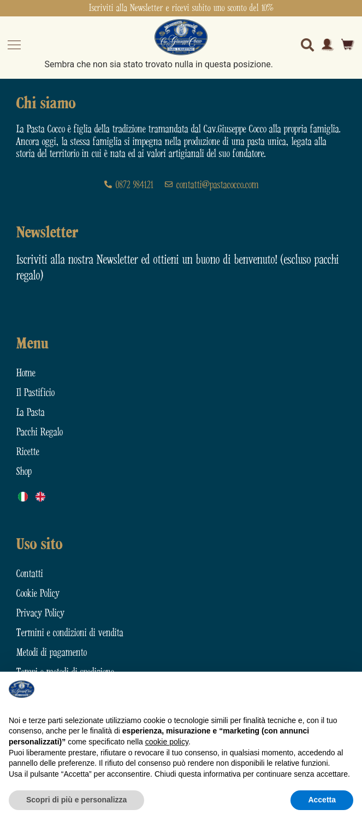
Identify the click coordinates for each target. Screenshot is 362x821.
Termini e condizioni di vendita (69, 633)
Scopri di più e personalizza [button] (76, 799)
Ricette (27, 452)
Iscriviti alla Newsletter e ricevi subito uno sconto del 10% (181, 8)
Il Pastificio (35, 393)
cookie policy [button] (166, 741)
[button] (348, 689)
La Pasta (30, 412)
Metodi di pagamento (51, 653)
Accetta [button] (322, 799)
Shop (24, 471)
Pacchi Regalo (39, 432)
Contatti (29, 574)
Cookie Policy (38, 593)
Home (25, 373)
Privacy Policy (40, 613)
